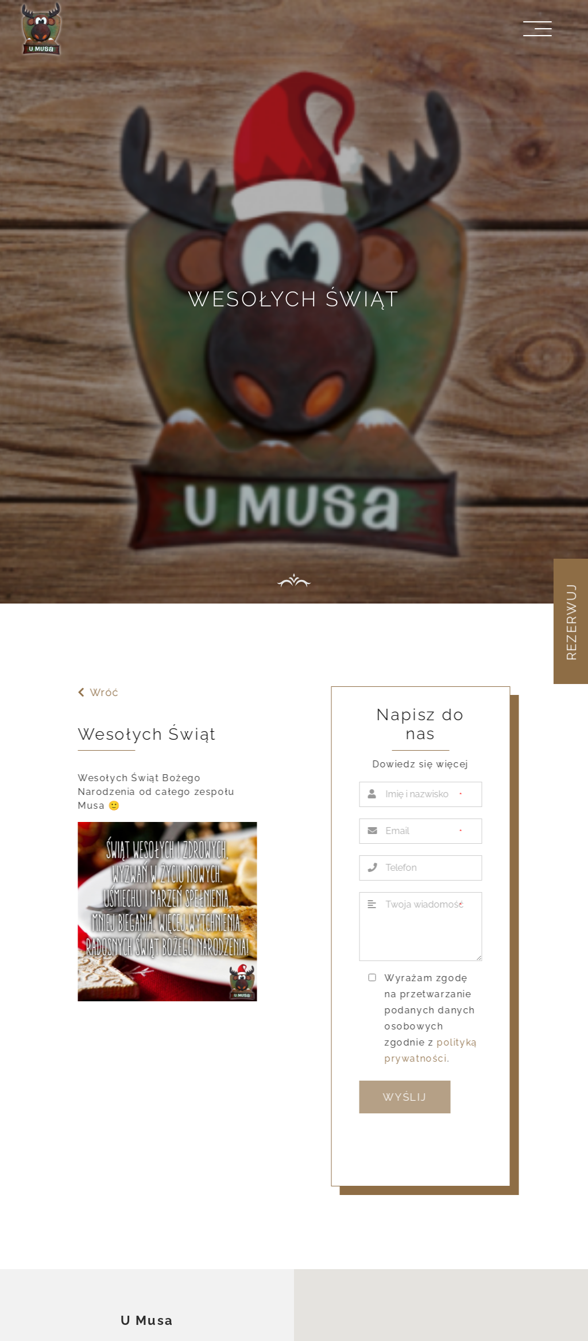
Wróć (97, 692)
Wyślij (406, 1097)
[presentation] (448, 1145)
